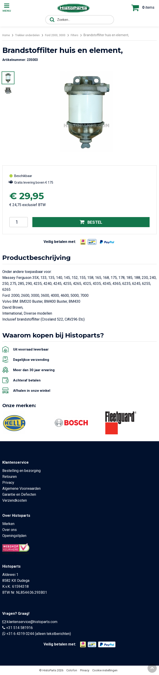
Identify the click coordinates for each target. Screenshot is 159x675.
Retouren (9, 476)
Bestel (91, 222)
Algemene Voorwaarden (21, 488)
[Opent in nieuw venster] (83, 242)
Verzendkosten (14, 500)
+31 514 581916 (19, 628)
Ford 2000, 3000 (61, 35)
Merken (8, 524)
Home (6, 35)
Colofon (71, 670)
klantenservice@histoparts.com (32, 622)
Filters (82, 35)
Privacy (8, 482)
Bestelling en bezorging (21, 470)
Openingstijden (14, 535)
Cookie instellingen (104, 670)
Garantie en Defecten (19, 494)
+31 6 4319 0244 (20, 633)
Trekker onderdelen (30, 35)
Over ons (9, 530)
